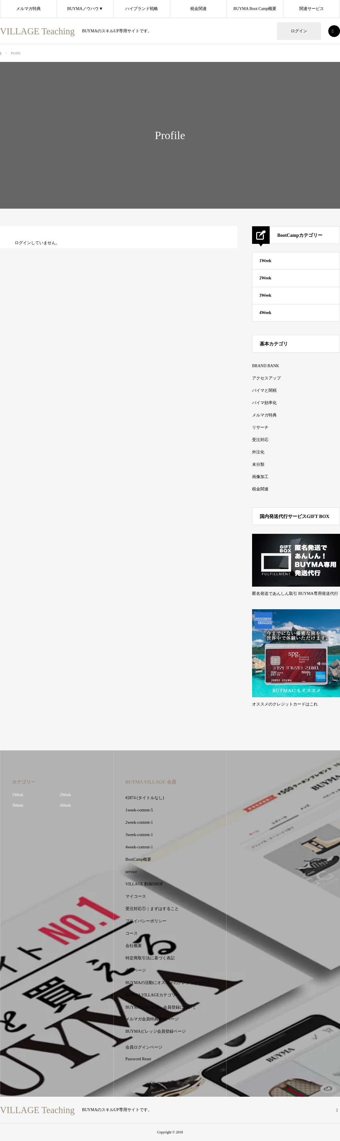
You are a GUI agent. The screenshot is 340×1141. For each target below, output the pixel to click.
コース (131, 933)
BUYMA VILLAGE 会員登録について (160, 1007)
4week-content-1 (139, 847)
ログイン (299, 31)
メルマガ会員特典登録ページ (152, 1019)
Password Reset (138, 1059)
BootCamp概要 (138, 859)
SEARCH (334, 31)
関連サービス (311, 8)
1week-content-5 (139, 810)
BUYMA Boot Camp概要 (254, 8)
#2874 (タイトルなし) (144, 798)
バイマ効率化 (264, 403)
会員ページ (135, 970)
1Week (265, 261)
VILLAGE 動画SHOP (144, 884)
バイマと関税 (264, 390)
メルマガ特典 (28, 8)
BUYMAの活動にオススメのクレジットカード (167, 982)
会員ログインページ (143, 1047)
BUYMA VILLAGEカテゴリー (152, 995)
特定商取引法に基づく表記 (150, 958)
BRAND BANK (265, 366)
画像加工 (260, 477)
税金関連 (198, 8)
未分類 (258, 464)
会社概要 (133, 945)
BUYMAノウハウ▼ (85, 8)
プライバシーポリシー (145, 921)
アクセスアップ (266, 378)
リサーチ (260, 427)
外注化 (258, 452)
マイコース (135, 896)
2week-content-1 (139, 822)
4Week (265, 312)
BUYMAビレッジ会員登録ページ (155, 1031)
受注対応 (260, 440)
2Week (265, 278)
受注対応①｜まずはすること (152, 909)
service (131, 872)
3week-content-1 (139, 835)
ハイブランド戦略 (141, 8)
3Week (265, 295)
